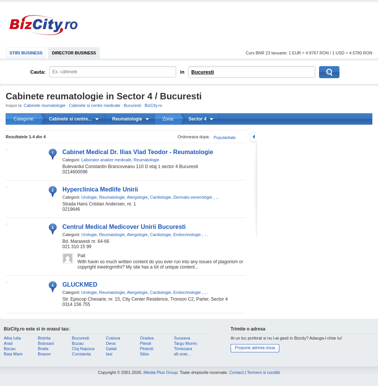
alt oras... (182, 354)
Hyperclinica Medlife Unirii (100, 189)
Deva (111, 343)
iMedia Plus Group (160, 372)
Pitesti (145, 343)
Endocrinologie (187, 234)
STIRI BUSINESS (25, 53)
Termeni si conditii (263, 372)
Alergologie (137, 197)
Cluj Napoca (83, 348)
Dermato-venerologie (193, 197)
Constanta (81, 354)
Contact (236, 372)
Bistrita (44, 338)
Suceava (182, 338)
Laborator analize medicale (106, 159)
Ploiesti (146, 348)
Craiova (113, 338)
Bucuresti (202, 72)
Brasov (44, 354)
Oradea (147, 338)
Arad (8, 343)
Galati (111, 348)
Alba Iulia (12, 338)
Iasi (109, 354)
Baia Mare (13, 354)
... (217, 197)
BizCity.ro (43, 25)
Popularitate (225, 137)
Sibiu (144, 354)
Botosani (46, 343)
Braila (43, 348)
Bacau (9, 348)
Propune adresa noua (255, 347)
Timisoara (183, 348)
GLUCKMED (79, 284)
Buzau (78, 343)
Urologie (89, 197)
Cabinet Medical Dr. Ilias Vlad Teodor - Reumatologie (137, 152)
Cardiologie (160, 197)
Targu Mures (185, 343)
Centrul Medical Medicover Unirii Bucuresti (124, 227)
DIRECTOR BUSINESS (74, 53)
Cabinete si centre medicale (95, 105)
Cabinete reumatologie (45, 105)
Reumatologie (146, 159)
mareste (253, 137)
